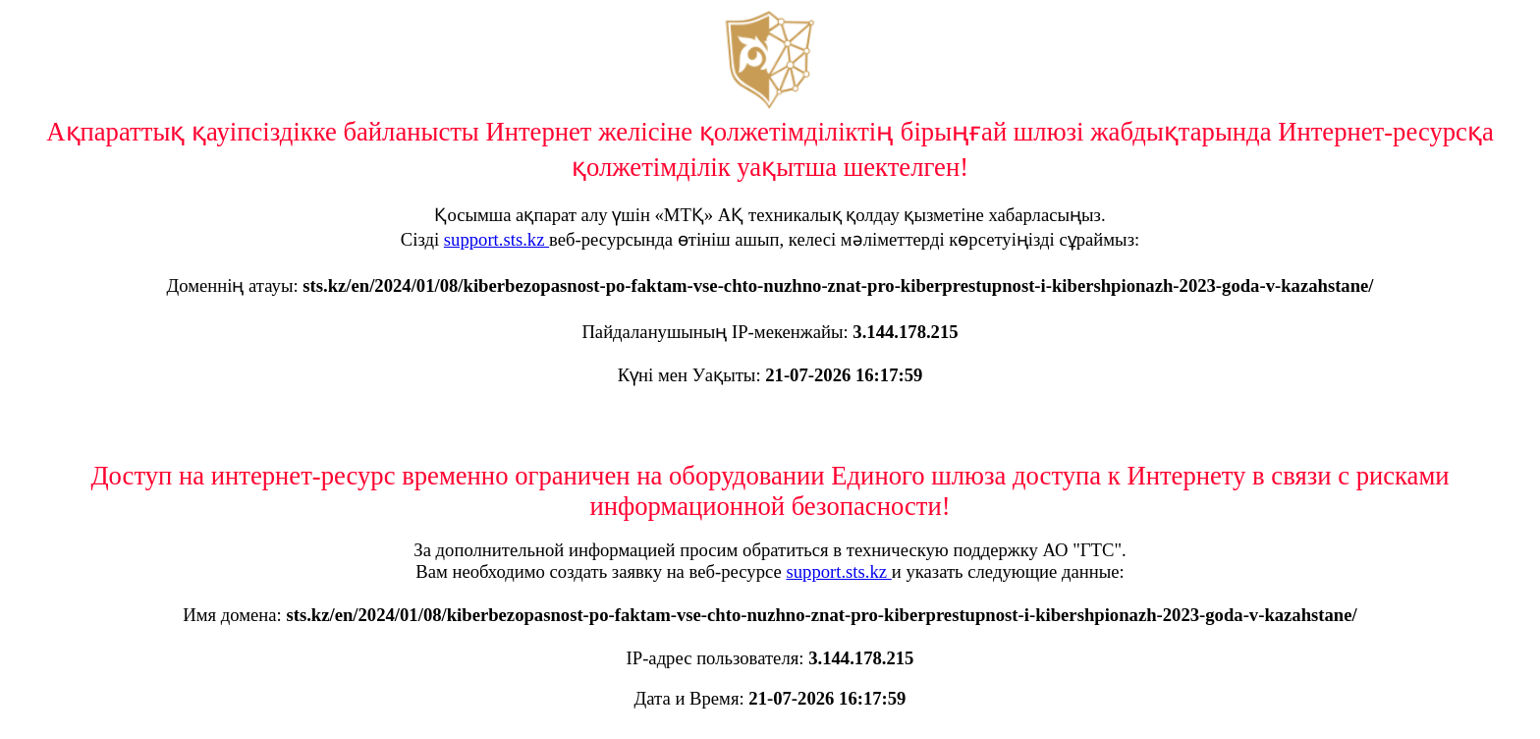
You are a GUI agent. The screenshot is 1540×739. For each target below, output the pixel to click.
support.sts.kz (496, 239)
